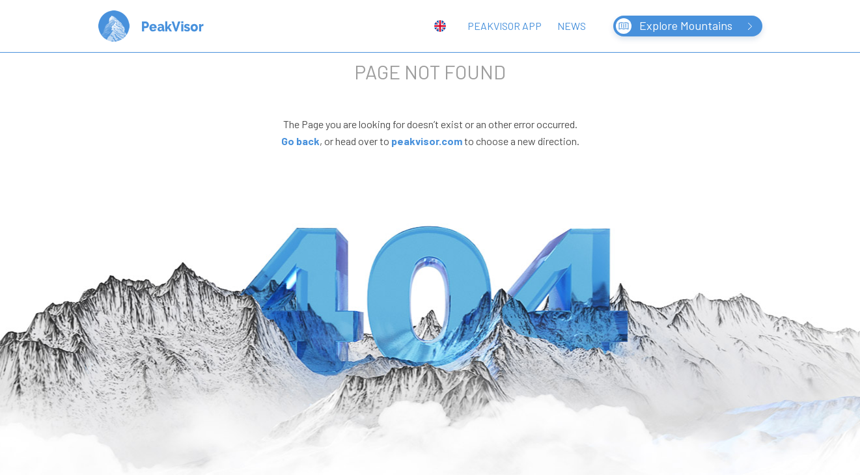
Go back (300, 141)
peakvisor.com (426, 141)
